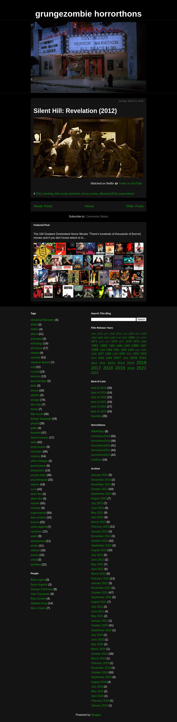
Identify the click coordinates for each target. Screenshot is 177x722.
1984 (119, 345)
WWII (34, 324)
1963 (113, 337)
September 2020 (101, 630)
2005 (101, 358)
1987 (143, 345)
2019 (120, 367)
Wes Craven (38, 608)
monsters (36, 451)
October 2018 (99, 672)
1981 (95, 345)
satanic (35, 484)
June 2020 (97, 639)
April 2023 (97, 517)
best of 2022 (98, 406)
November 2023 (101, 484)
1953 (131, 333)
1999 (115, 353)
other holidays (39, 460)
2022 (95, 372)
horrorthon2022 (100, 454)
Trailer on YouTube (130, 183)
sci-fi (33, 489)
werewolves (38, 541)
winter (34, 545)
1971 (137, 337)
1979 (136, 341)
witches (35, 550)
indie (33, 442)
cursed (35, 371)
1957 (137, 333)
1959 (94, 337)
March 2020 (98, 648)
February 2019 (100, 663)
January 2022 (99, 583)
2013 (111, 363)
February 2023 (100, 526)
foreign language (41, 418)
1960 (100, 337)
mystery (35, 456)
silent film (36, 498)
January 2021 (99, 620)
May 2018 (97, 691)
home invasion (39, 437)
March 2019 (98, 658)
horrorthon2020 (100, 445)
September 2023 (101, 493)
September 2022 (101, 545)
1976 (114, 341)
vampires (36, 531)
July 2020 (97, 634)
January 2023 (99, 531)
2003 (143, 353)
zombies (36, 564)
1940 (125, 333)
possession (37, 470)
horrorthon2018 (100, 436)
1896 (93, 333)
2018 (108, 367)
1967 (125, 337)
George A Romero (42, 589)
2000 (122, 353)
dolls (33, 385)
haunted (36, 432)
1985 (127, 345)
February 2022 (100, 578)
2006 (109, 358)
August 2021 (99, 601)
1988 (95, 349)
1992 (124, 349)
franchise (74, 193)
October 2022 (99, 540)
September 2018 (101, 677)
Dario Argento (39, 584)
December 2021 (101, 587)
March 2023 (98, 521)
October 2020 (99, 625)
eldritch (35, 395)
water (34, 536)
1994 (137, 350)
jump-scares (38, 446)
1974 (101, 341)
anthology (37, 343)
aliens (34, 333)
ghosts (35, 423)
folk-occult (61, 193)
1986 (135, 345)
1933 (119, 333)
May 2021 (97, 616)
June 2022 (97, 559)
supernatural (126, 193)
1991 (116, 349)
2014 (121, 363)
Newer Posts (43, 206)
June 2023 (97, 507)
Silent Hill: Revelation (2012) (75, 110)
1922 (100, 333)
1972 (143, 337)
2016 (141, 362)
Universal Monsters (42, 319)
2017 (96, 367)
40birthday (97, 431)
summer (36, 507)
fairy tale (36, 404)
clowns (35, 352)
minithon (96, 459)
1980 (143, 341)
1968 (131, 337)
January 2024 (99, 474)
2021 (141, 367)
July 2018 (97, 686)
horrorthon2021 (100, 450)
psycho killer (38, 475)
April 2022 (97, 569)
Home (89, 206)
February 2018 (100, 700)
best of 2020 (98, 397)
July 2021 (97, 606)
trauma (35, 522)
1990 (109, 349)
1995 (143, 350)
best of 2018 (98, 387)
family (34, 409)
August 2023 (99, 498)
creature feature (40, 362)
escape (35, 399)
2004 (94, 358)
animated (36, 338)
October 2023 (99, 489)
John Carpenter (40, 593)
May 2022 (97, 564)
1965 (118, 337)
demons (35, 376)
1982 (103, 345)
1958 (143, 333)
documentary (39, 381)
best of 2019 (98, 392)
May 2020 (97, 644)
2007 (117, 358)
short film (36, 493)
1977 (121, 341)
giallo (34, 428)
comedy (35, 357)
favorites (96, 416)
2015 (130, 363)
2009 (133, 358)
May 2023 (97, 512)
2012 (39, 193)
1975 (107, 341)
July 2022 (97, 555)
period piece (38, 465)
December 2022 (101, 536)
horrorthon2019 (100, 440)
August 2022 (99, 550)
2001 (129, 353)
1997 (101, 353)
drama (34, 390)
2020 (131, 368)
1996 (94, 353)
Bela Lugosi (38, 579)
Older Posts (134, 206)
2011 (94, 363)
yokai (34, 559)
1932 (112, 333)
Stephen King (39, 603)
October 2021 (99, 592)
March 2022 (98, 573)
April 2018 (97, 695)
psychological (39, 479)
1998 (108, 353)
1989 (102, 350)
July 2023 (97, 503)
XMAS (34, 329)
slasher (35, 503)
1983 (112, 345)
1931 (106, 333)
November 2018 (101, 667)
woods (35, 555)
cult (33, 366)
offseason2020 (108, 193)
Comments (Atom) (97, 216)
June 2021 (97, 611)
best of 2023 (98, 411)
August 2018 (99, 681)
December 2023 (101, 479)
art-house (36, 348)
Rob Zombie (38, 598)
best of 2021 (98, 401)
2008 (125, 358)
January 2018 (99, 705)
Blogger (95, 714)
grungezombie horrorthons (88, 13)
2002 (136, 353)
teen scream (38, 517)
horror (85, 193)
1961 (106, 337)
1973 (94, 341)
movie (93, 193)
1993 (131, 349)
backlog (48, 193)
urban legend (39, 526)
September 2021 (101, 597)
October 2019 (99, 653)
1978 (129, 341)
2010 (142, 358)
